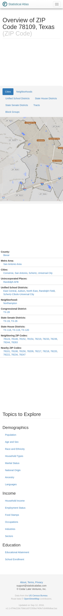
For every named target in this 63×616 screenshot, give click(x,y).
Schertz (33, 273)
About (23, 582)
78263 (14, 342)
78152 (22, 339)
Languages (11, 484)
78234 (14, 354)
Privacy (39, 582)
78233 (46, 339)
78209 (30, 351)
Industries (10, 529)
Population (10, 434)
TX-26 (14, 321)
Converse (8, 273)
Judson (21, 291)
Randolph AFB (10, 282)
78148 (14, 339)
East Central (9, 291)
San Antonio (21, 273)
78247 (22, 354)
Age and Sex (11, 442)
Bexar (6, 255)
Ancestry (9, 477)
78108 (14, 351)
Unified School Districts (17, 98)
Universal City (45, 273)
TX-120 (25, 330)
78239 (53, 339)
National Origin (13, 470)
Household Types (14, 456)
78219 (38, 339)
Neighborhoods (24, 91)
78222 (6, 354)
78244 (6, 342)
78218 (46, 351)
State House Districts (46, 98)
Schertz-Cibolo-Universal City (18, 294)
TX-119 (16, 330)
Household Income (15, 500)
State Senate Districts (16, 105)
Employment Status (15, 507)
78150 (22, 351)
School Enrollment (14, 559)
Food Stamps (12, 515)
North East (32, 291)
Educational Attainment (17, 552)
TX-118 (7, 330)
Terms (31, 582)
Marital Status (12, 463)
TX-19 (6, 321)
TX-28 (6, 312)
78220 (53, 351)
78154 (30, 339)
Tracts (36, 105)
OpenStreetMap (31, 598)
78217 (38, 351)
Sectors (9, 536)
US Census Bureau (38, 595)
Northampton (10, 303)
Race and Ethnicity (15, 449)
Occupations (11, 522)
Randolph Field (47, 291)
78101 (6, 351)
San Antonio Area (12, 264)
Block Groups (12, 112)
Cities (8, 91)
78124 (6, 339)
